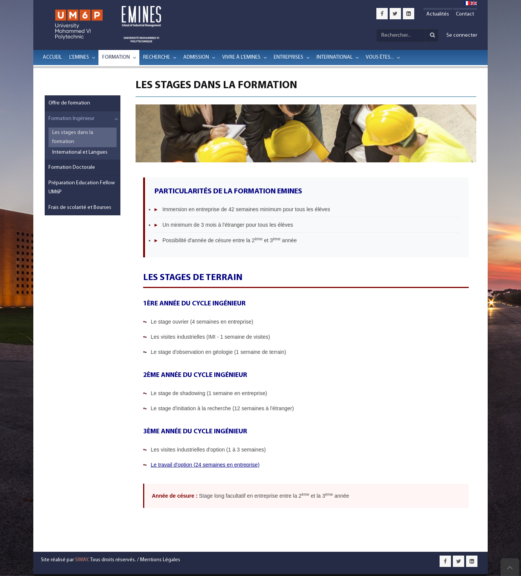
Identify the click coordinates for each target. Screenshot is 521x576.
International (335, 57)
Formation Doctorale (71, 167)
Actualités (437, 14)
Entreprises (288, 57)
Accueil (52, 57)
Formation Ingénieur (71, 118)
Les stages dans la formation (72, 137)
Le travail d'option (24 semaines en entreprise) (205, 465)
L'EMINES (79, 57)
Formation (116, 57)
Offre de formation (69, 103)
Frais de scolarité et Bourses (79, 207)
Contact (465, 14)
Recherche (156, 57)
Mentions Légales (160, 560)
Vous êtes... (380, 57)
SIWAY (81, 560)
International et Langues (80, 152)
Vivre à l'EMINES (241, 57)
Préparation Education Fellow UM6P (81, 187)
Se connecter (461, 35)
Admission (196, 57)
